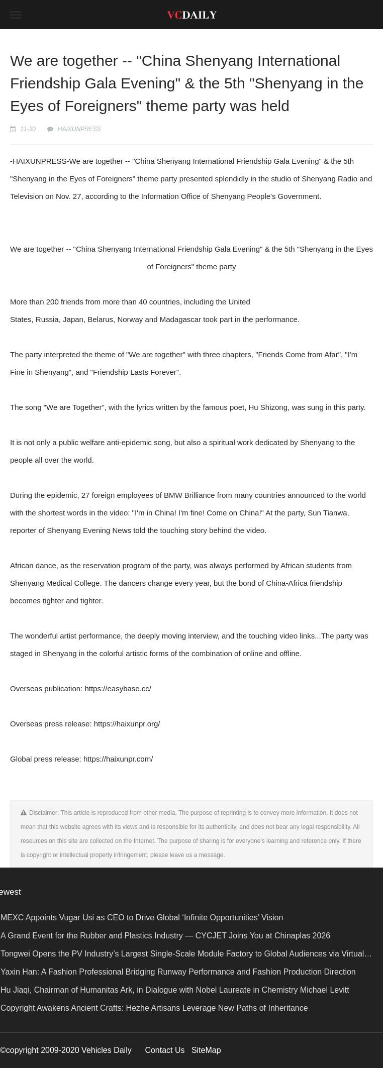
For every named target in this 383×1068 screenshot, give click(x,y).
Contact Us (164, 1050)
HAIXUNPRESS (79, 129)
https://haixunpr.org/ (127, 723)
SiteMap (206, 1050)
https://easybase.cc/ (117, 688)
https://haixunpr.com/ (118, 759)
